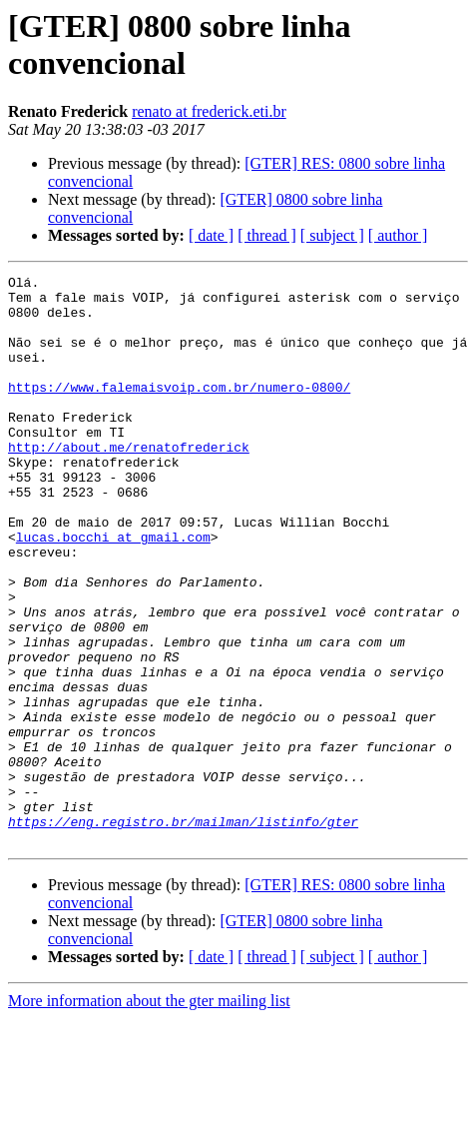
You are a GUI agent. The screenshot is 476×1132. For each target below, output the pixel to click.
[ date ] (211, 235)
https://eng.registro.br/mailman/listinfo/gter (183, 932)
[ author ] (398, 235)
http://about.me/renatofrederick (128, 483)
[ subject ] (332, 235)
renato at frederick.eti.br (209, 111)
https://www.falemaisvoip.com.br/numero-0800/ (179, 411)
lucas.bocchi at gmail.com (113, 590)
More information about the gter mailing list (149, 1114)
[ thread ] (267, 235)
